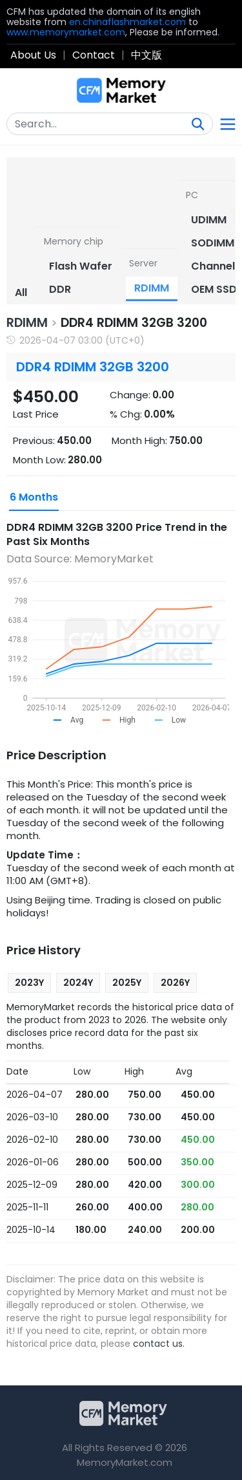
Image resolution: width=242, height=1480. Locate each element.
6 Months (34, 497)
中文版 (146, 55)
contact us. (159, 1343)
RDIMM (27, 322)
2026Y (175, 982)
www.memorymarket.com (65, 32)
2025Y (126, 982)
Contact (93, 55)
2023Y (29, 982)
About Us (33, 55)
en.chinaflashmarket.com (127, 21)
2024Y (78, 982)
